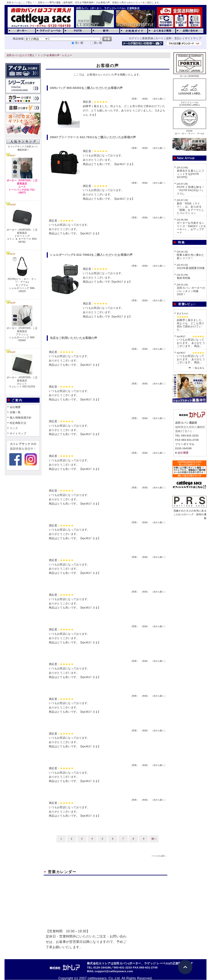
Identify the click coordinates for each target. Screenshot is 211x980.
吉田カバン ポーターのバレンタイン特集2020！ (191, 291)
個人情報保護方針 (21, 417)
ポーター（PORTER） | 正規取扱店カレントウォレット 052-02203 (22, 382)
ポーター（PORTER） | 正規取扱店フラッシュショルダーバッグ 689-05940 (22, 334)
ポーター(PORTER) (189, 75)
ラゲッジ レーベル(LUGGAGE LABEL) (189, 102)
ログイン (134, 38)
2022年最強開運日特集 (191, 268)
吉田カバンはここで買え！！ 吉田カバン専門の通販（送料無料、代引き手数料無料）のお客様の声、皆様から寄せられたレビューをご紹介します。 (84, 2)
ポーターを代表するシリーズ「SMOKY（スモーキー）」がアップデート (191, 227)
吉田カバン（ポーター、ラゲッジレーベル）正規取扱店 (107, 8)
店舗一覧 (15, 412)
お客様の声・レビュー (59, 55)
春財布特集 (184, 277)
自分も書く (159, 99)
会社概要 (15, 407)
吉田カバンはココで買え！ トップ (26, 55)
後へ (154, 838)
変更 (134, 99)
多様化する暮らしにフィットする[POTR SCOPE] (190, 174)
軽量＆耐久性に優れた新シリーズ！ (190, 256)
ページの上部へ (158, 856)
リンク (14, 428)
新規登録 (147, 38)
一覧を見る (198, 368)
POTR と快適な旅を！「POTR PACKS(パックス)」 (190, 190)
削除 (145, 99)
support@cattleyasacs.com (114, 971)
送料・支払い (174, 38)
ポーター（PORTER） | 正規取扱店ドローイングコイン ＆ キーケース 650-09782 (22, 235)
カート (159, 38)
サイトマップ (193, 38)
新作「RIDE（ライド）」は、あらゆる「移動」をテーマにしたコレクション (190, 208)
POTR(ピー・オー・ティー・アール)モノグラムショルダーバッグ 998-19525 (22, 285)
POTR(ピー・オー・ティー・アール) (189, 131)
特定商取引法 (18, 423)
